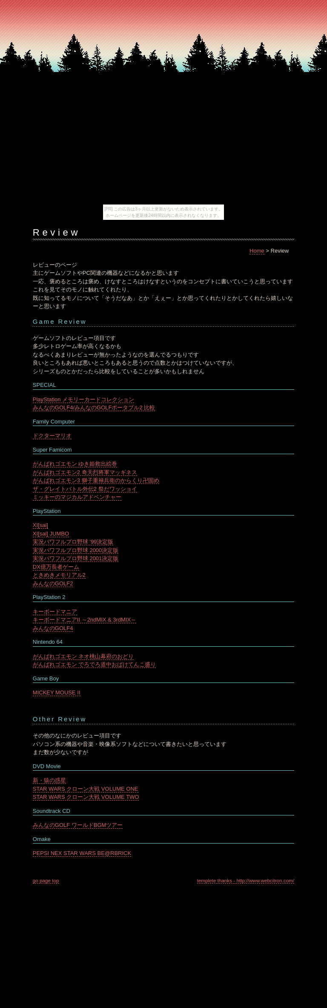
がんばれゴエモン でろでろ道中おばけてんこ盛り (94, 664)
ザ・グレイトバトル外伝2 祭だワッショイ (85, 489)
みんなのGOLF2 (53, 583)
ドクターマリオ (52, 435)
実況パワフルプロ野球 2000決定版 (76, 550)
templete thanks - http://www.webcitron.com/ (246, 880)
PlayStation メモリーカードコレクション (83, 399)
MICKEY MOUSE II (56, 692)
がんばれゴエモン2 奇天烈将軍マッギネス (85, 472)
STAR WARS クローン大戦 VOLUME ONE (85, 789)
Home (257, 251)
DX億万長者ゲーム (56, 567)
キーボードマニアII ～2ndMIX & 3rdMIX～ (84, 619)
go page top (46, 880)
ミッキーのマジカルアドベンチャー (77, 497)
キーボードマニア (55, 611)
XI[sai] (40, 525)
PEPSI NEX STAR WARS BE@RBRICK (82, 853)
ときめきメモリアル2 (59, 575)
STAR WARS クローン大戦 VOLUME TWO (86, 797)
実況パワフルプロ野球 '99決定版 (73, 542)
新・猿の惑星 (49, 780)
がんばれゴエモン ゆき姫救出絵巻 (75, 464)
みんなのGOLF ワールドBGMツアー (78, 825)
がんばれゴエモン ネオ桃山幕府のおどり (83, 656)
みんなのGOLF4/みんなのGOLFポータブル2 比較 (94, 407)
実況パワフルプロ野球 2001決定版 (76, 558)
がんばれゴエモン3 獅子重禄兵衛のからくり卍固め (96, 480)
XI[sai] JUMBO (51, 533)
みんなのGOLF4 (53, 628)
